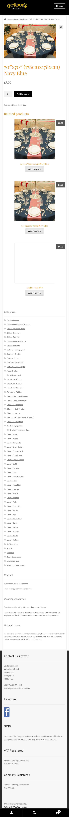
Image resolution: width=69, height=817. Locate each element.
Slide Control (15, 375)
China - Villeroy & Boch (16, 341)
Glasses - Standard (15, 422)
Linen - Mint (12, 481)
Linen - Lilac (11, 472)
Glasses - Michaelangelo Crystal (20, 417)
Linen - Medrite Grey (15, 476)
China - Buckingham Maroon (18, 324)
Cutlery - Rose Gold (15, 362)
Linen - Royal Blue (14, 519)
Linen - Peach (12, 493)
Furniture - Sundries (15, 388)
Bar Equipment (13, 320)
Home (9, 19)
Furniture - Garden (14, 383)
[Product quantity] (8, 94)
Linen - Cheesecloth (15, 451)
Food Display (12, 371)
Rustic (9, 548)
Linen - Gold (12, 464)
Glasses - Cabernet (15, 405)
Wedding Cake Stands (16, 565)
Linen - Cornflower (14, 455)
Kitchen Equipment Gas (19, 430)
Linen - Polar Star (14, 506)
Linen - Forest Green (15, 460)
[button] (61, 27)
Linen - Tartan (12, 527)
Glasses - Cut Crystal (15, 409)
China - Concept (13, 333)
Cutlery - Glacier (14, 354)
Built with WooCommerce (15, 807)
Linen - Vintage (13, 531)
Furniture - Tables (14, 392)
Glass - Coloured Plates (17, 400)
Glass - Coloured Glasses (17, 396)
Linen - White (12, 536)
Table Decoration (14, 557)
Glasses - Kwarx (13, 413)
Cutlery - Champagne (15, 350)
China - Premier (13, 337)
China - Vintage (13, 345)
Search (34, 813)
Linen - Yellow (12, 540)
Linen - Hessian (13, 468)
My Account (11, 813)
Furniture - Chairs (14, 379)
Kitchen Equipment (15, 426)
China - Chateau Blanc (16, 329)
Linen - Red (11, 514)
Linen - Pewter (13, 498)
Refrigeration (12, 544)
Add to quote (23, 94)
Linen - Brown (12, 438)
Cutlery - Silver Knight (16, 367)
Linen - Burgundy (14, 443)
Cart (53, 811)
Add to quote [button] (34, 169)
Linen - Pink (11, 502)
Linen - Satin (12, 523)
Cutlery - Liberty (13, 358)
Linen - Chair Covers (15, 447)
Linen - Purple (12, 510)
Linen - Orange (13, 489)
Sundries (10, 553)
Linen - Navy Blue (20, 19)
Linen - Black (12, 434)
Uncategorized (13, 561)
